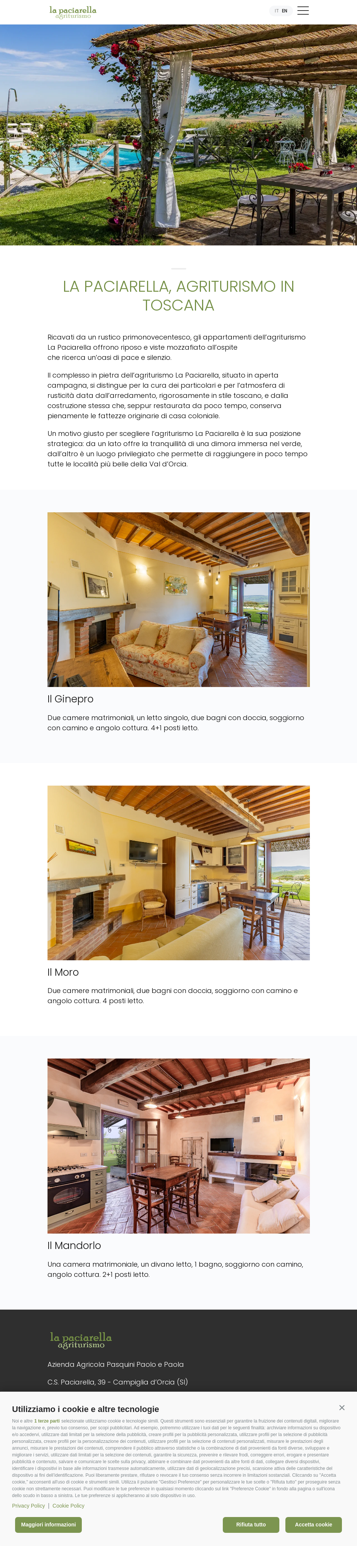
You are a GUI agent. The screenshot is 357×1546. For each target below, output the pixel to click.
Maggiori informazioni (48, 1525)
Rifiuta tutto (251, 1525)
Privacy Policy (28, 1506)
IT (277, 11)
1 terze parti (47, 1421)
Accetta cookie (313, 1525)
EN (284, 11)
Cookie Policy (68, 1506)
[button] (342, 1407)
